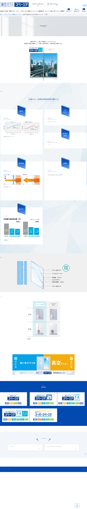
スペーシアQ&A (49, 10)
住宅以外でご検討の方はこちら (31, 4)
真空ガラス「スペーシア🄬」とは (18, 10)
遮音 (16, 102)
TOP (1, 14)
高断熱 (49, 102)
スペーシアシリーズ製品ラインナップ (12, 14)
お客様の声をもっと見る (78, 489)
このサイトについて (24, 505)
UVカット (27, 102)
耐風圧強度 (38, 102)
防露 (59, 102)
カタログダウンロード (36, 505)
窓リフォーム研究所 (59, 10)
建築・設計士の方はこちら (48, 4)
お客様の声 (41, 10)
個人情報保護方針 (13, 505)
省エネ (70, 102)
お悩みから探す (4, 10)
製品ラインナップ (32, 10)
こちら (50, 195)
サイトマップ (3, 505)
